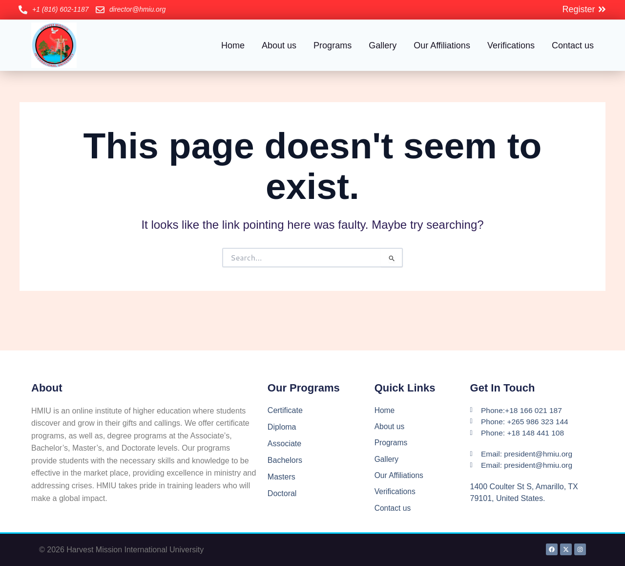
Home (233, 45)
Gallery (382, 45)
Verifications (511, 45)
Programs (332, 45)
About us (279, 45)
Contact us (573, 45)
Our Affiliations (442, 45)
